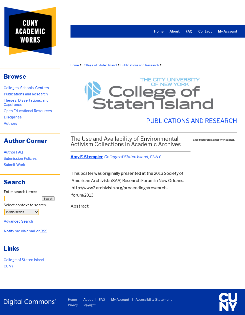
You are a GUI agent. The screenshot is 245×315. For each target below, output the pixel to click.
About (88, 299)
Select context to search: (25, 205)
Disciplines (13, 117)
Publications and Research (139, 65)
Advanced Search (18, 221)
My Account (120, 299)
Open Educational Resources (28, 111)
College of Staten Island (99, 65)
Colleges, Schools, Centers (26, 88)
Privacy (73, 305)
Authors (10, 123)
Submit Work (14, 165)
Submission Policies (20, 158)
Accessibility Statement (154, 299)
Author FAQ (13, 152)
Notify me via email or (26, 231)
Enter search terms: (20, 192)
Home (74, 65)
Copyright (89, 305)
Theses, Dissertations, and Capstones (26, 102)
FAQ (102, 299)
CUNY (9, 266)
